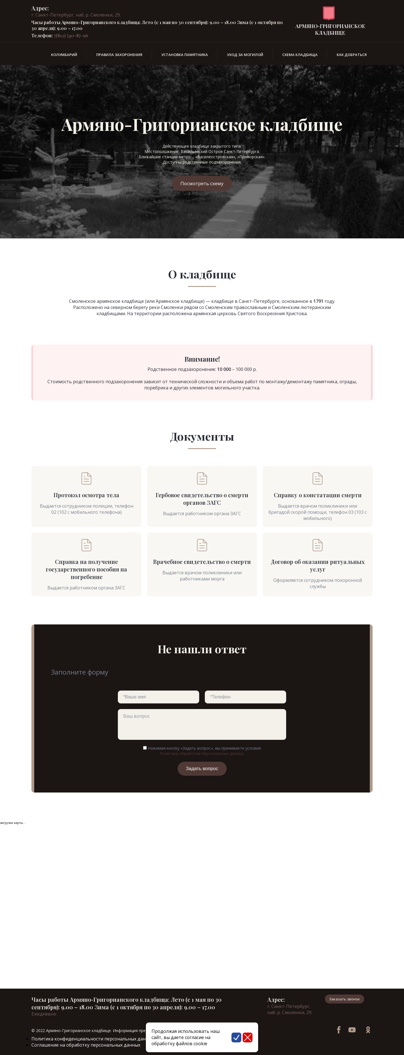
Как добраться (352, 54)
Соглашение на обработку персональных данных (85, 1045)
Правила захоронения (119, 54)
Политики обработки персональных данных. (202, 753)
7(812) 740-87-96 (71, 35)
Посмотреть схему (202, 183)
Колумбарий (64, 54)
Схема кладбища (300, 54)
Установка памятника (184, 54)
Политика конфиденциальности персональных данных (92, 1039)
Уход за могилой (245, 54)
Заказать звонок (344, 998)
